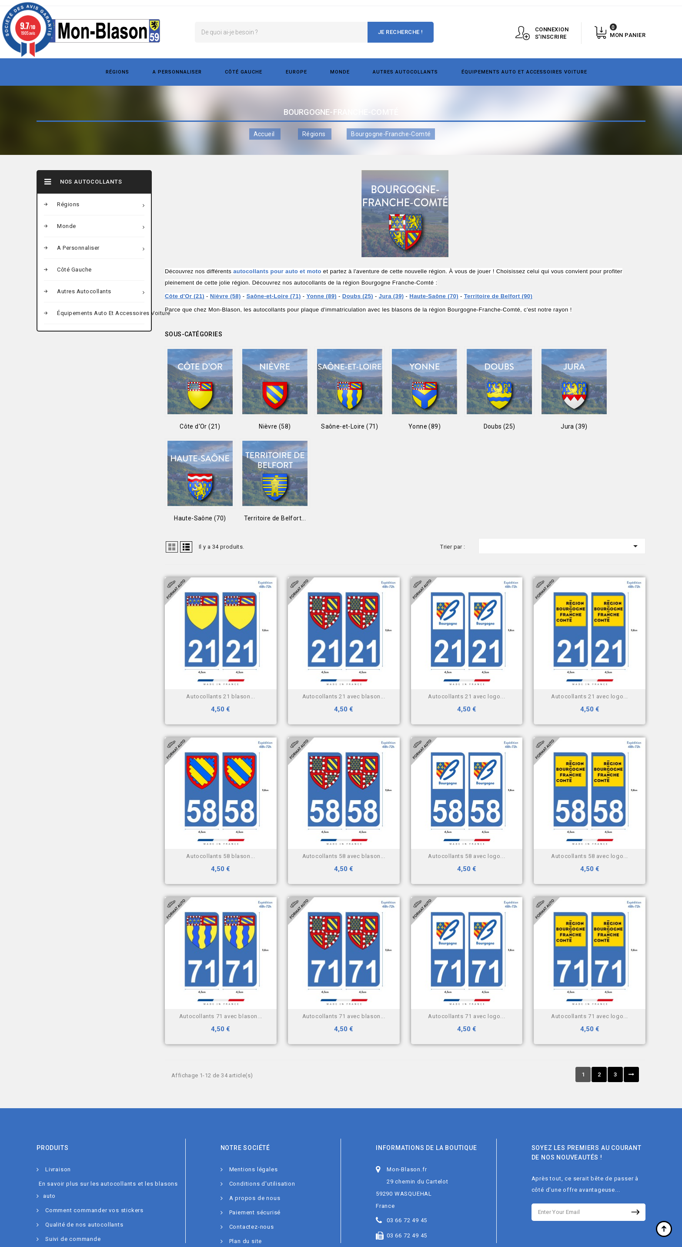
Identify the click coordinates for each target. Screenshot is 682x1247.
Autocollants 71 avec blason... (220, 1016)
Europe (296, 72)
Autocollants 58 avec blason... (343, 856)
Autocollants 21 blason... (220, 696)
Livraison (58, 1169)
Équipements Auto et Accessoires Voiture (524, 72)
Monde (340, 72)
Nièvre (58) (225, 296)
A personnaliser (177, 72)
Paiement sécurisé (255, 1212)
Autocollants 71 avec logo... (466, 1016)
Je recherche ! (400, 32)
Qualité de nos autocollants (84, 1224)
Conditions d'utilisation (262, 1183)
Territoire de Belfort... (275, 518)
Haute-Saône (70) (433, 296)
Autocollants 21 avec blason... (343, 696)
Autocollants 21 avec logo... (466, 696)
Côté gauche (243, 72)
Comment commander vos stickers (94, 1210)
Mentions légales (253, 1169)
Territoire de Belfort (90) (498, 296)
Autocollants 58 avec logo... (466, 856)
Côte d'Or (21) (184, 296)
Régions (117, 72)
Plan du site (245, 1241)
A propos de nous (255, 1198)
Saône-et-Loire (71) (273, 296)
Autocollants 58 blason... (220, 856)
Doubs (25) (357, 296)
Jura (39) (391, 296)
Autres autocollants (405, 72)
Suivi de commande (73, 1239)
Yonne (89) (322, 296)
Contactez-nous (251, 1227)
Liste (186, 547)
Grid (171, 547)
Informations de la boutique (426, 1147)
